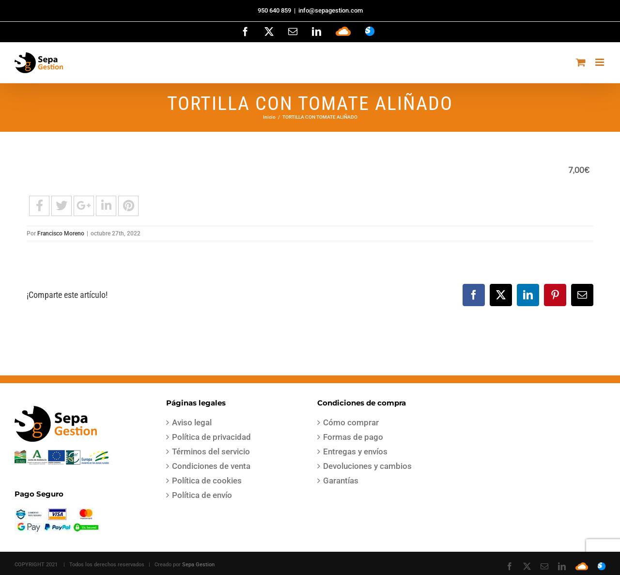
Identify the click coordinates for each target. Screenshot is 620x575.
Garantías (340, 480)
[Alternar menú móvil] (600, 62)
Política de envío (202, 495)
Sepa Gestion (198, 564)
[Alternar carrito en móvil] (581, 62)
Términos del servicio (211, 451)
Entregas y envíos (355, 451)
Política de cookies (207, 480)
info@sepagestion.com (330, 10)
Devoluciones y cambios (367, 466)
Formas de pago (353, 437)
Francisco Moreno (60, 233)
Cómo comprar (351, 422)
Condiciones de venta (211, 466)
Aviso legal (192, 422)
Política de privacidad (211, 437)
